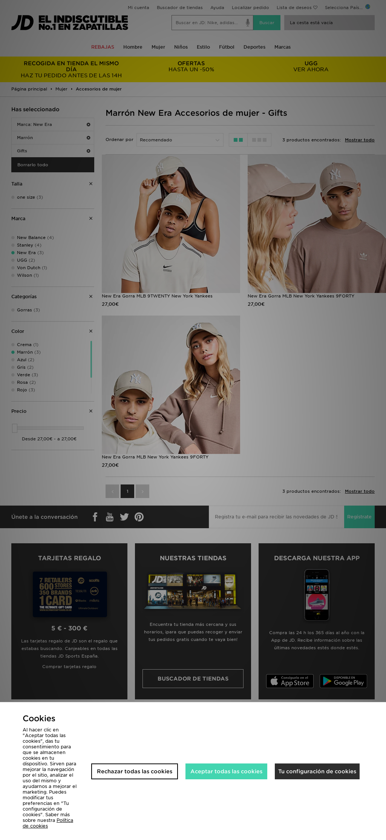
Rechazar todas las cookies (134, 771)
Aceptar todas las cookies (226, 771)
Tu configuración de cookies (317, 771)
